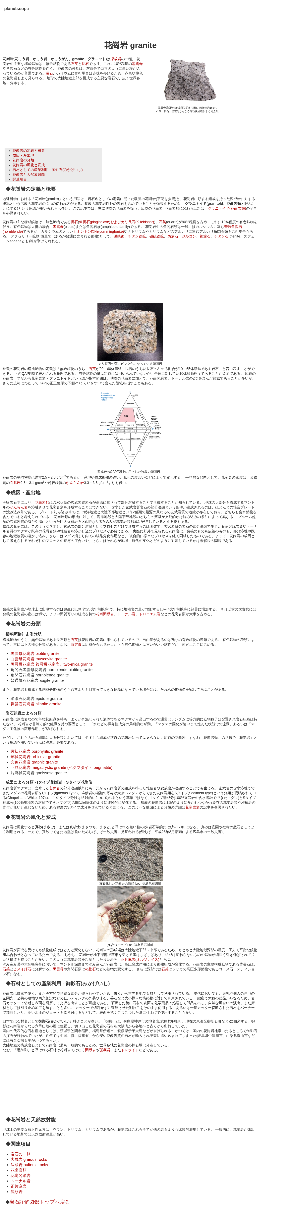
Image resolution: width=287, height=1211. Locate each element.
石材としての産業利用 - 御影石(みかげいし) (48, 170)
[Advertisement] (38, 113)
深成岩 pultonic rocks (29, 1165)
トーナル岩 (126, 614)
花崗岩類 (42, 502)
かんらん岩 (75, 483)
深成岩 (115, 59)
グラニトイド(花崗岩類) (227, 208)
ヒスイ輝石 (22, 969)
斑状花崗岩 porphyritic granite (37, 751)
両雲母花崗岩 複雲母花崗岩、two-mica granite (52, 664)
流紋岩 (17, 1191)
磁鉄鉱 (119, 236)
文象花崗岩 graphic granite (34, 762)
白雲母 (76, 645)
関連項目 (20, 179)
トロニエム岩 (149, 614)
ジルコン (189, 236)
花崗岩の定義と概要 (29, 151)
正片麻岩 (19, 1186)
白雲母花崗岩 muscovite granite (39, 659)
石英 (74, 64)
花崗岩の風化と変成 (29, 165)
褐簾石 (205, 236)
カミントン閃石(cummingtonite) (98, 232)
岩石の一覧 (20, 1154)
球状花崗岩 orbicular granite (35, 757)
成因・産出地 (23, 155)
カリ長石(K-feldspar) (137, 222)
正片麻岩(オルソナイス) (140, 960)
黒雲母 (137, 64)
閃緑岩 (90, 1050)
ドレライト (130, 1050)
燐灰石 (172, 236)
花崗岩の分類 (23, 160)
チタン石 (221, 236)
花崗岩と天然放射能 (29, 175)
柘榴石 (90, 969)
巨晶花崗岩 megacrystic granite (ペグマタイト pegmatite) (61, 767)
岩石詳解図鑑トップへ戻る (39, 1202)
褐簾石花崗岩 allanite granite (36, 704)
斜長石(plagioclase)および (100, 222)
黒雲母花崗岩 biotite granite (35, 653)
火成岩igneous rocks (29, 1159)
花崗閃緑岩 (105, 614)
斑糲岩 (104, 1050)
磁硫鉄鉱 (156, 236)
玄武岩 (15, 483)
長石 (85, 64)
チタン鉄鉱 (137, 236)
